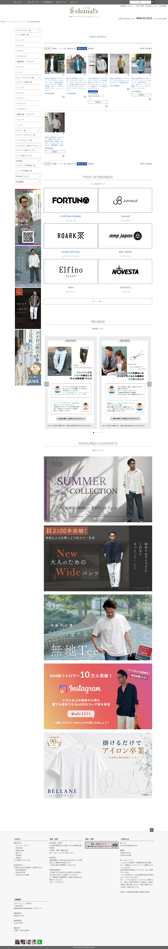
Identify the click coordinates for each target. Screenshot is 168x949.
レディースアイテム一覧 (25, 78)
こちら (60, 853)
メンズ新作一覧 (23, 35)
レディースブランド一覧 (26, 135)
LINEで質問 (140, 6)
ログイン (131, 6)
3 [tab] (98, 432)
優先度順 (91, 48)
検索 (153, 2)
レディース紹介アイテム (26, 150)
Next (149, 384)
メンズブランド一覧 (22, 22)
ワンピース (21, 103)
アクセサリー (22, 56)
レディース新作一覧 (24, 82)
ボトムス (20, 45)
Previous (46, 384)
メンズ (17, 2)
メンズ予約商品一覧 (24, 171)
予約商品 (19, 161)
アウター (20, 51)
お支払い (17, 839)
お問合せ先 (125, 839)
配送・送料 (54, 839)
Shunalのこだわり (152, 6)
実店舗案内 (163, 6)
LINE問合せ (47, 2)
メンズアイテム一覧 (23, 30)
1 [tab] (93, 432)
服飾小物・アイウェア (25, 114)
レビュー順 (62, 48)
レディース (33, 2)
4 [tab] (100, 432)
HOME (3, 22)
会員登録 (123, 6)
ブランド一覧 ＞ (98, 301)
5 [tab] (102, 432)
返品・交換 (89, 839)
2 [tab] (95, 432)
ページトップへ (152, 830)
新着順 (54, 48)
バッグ (19, 72)
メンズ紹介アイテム (24, 155)
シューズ (20, 67)
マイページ (61, 2)
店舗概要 (17, 899)
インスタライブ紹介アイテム (26, 146)
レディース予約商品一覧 (26, 165)
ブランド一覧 (10, 22)
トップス (20, 40)
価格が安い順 (71, 48)
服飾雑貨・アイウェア (25, 61)
